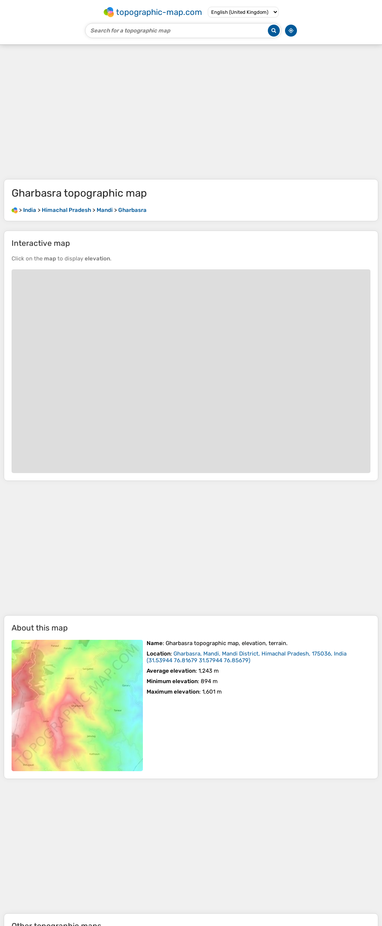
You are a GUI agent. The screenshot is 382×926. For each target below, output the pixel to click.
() (247, 657)
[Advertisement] (191, 112)
